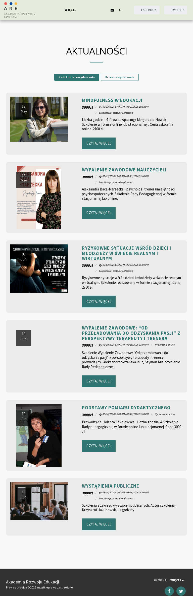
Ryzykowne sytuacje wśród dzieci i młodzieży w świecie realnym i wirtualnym (126, 253)
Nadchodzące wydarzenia (77, 77)
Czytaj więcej (98, 143)
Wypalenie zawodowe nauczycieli (124, 170)
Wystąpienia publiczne (110, 486)
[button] (88, 10)
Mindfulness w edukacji (112, 100)
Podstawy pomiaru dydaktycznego (126, 408)
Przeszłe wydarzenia (119, 77)
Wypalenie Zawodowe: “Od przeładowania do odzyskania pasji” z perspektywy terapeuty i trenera (131, 333)
